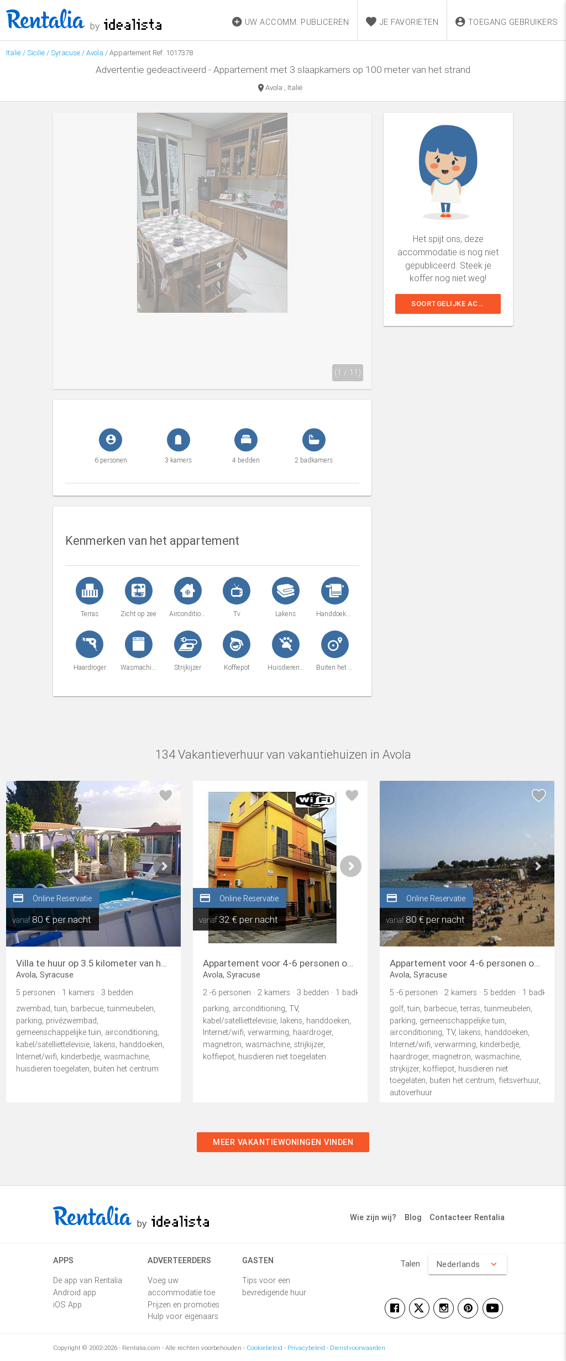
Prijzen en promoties (183, 1304)
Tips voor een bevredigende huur (274, 1286)
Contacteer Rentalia (467, 1217)
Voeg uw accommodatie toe (181, 1286)
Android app (74, 1292)
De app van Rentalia (87, 1280)
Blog (413, 1217)
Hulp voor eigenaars (183, 1316)
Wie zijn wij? (373, 1217)
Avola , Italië (280, 88)
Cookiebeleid (264, 1347)
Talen (410, 1263)
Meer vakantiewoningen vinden (283, 1142)
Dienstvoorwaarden (357, 1347)
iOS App (67, 1304)
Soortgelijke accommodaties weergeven (456, 303)
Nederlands (467, 1264)
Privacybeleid (306, 1347)
